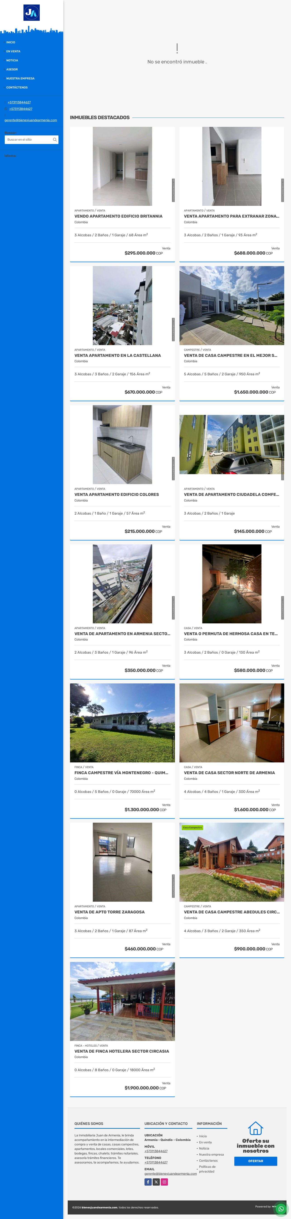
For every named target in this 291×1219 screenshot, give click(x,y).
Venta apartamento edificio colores (116, 494)
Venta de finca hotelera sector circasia (121, 1051)
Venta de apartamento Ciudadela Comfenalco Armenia (232, 494)
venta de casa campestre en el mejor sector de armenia (232, 355)
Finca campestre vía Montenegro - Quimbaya (122, 773)
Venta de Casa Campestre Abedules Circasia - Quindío (232, 912)
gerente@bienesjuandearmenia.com (31, 120)
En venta (13, 51)
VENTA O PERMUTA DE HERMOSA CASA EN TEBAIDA (232, 634)
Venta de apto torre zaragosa (109, 912)
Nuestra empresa (20, 78)
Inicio (10, 42)
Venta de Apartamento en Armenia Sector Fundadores (122, 634)
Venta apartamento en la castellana (117, 355)
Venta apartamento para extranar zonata (232, 216)
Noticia (12, 60)
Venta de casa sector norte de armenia (229, 773)
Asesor (12, 69)
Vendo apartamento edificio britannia (118, 216)
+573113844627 (19, 102)
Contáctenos (17, 87)
